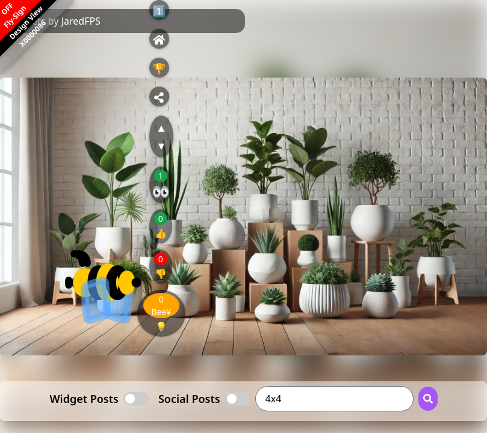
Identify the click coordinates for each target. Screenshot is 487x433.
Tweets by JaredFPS (57, 21)
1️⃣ (159, 11)
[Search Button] (428, 399)
